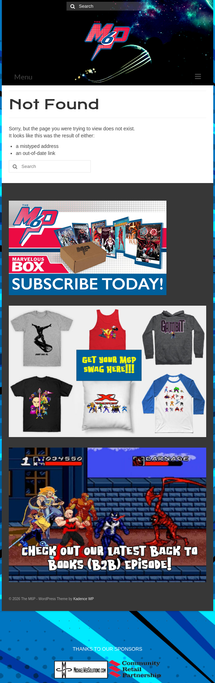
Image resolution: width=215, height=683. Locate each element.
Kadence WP (83, 599)
